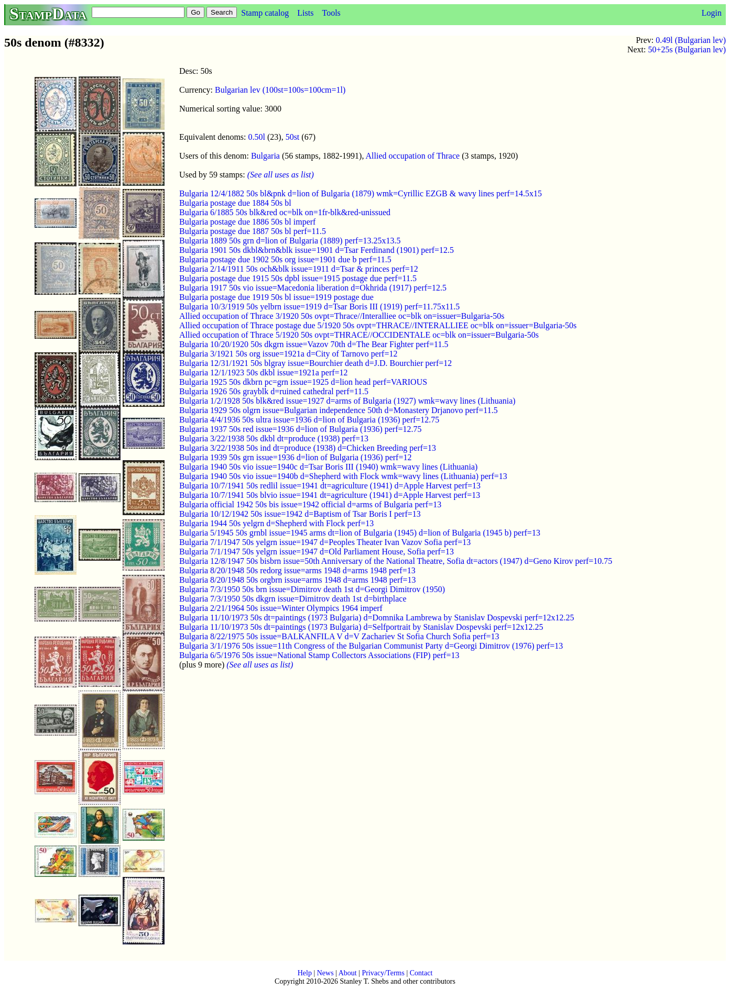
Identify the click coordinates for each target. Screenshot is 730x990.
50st (293, 136)
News (325, 973)
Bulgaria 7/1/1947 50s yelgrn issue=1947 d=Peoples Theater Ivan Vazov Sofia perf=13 (325, 542)
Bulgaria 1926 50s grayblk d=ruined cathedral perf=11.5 (273, 391)
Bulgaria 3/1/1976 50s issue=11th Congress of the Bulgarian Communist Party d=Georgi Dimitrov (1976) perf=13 (371, 645)
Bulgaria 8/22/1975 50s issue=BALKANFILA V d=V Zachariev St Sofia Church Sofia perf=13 (339, 636)
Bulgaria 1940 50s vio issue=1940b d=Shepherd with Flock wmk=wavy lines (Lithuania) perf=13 (343, 476)
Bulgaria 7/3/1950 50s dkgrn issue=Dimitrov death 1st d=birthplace (293, 598)
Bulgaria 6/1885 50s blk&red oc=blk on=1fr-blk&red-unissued (284, 212)
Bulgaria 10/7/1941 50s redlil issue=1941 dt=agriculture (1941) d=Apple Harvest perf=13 (330, 485)
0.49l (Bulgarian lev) (691, 40)
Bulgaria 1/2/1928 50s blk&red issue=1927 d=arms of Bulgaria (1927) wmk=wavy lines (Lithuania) (347, 400)
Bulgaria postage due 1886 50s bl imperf (247, 221)
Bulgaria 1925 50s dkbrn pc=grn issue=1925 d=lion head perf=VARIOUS (303, 381)
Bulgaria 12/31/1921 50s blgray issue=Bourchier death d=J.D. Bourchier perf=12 (315, 363)
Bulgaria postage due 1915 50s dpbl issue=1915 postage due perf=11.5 (298, 278)
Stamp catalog (265, 12)
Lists (305, 12)
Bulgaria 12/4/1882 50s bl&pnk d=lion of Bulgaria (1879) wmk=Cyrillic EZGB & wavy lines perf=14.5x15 (360, 193)
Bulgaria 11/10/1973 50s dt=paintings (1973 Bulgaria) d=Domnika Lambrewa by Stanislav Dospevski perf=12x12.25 (376, 617)
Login (712, 12)
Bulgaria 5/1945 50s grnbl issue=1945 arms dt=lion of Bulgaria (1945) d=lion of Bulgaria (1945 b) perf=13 (359, 532)
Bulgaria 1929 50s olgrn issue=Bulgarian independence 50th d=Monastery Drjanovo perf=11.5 (338, 410)
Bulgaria (265, 155)
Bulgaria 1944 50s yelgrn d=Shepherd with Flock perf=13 (276, 523)
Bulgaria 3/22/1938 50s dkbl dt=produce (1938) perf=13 (273, 438)
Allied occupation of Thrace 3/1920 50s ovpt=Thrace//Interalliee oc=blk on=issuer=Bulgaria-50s (342, 316)
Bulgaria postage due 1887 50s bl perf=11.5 (252, 231)
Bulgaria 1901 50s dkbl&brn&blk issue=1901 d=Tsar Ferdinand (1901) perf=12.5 (316, 250)
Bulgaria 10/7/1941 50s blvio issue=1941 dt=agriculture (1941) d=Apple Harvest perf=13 (329, 495)
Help (305, 973)
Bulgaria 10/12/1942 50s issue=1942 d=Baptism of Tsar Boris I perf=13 (300, 513)
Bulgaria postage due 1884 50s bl (235, 202)
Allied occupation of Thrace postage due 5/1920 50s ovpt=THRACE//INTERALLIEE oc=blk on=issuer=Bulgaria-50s (377, 325)
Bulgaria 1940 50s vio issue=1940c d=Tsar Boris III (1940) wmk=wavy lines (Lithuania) (328, 466)
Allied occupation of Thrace (413, 155)
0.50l (256, 136)
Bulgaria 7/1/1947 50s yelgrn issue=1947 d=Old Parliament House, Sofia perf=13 (316, 551)
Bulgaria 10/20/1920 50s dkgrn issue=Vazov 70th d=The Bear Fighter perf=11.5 (314, 344)
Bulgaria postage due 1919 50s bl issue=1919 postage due (276, 297)
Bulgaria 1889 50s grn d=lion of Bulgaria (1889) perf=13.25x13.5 (289, 240)
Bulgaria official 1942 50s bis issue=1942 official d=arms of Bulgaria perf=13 (310, 504)
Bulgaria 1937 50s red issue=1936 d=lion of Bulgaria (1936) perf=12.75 (300, 429)
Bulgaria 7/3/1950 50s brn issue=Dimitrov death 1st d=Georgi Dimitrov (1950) (312, 589)
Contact (421, 973)
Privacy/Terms (383, 973)
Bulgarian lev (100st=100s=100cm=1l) (280, 89)
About (348, 973)
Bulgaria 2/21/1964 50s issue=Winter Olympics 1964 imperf (281, 608)
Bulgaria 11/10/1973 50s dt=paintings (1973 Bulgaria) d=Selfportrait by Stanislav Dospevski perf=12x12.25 (361, 626)
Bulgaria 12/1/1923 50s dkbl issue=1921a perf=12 (263, 372)
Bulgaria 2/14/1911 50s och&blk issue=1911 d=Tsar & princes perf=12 (298, 268)
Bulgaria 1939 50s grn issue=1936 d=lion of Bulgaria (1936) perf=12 (295, 457)
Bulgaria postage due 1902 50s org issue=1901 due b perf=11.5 (285, 259)
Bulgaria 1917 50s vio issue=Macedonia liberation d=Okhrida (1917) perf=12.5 (312, 287)
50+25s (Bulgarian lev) (687, 49)
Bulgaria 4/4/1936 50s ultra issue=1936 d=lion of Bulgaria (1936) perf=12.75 (309, 419)
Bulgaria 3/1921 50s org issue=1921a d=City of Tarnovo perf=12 (288, 353)
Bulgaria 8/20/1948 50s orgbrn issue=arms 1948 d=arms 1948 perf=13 (297, 579)
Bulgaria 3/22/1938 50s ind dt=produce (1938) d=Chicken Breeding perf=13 (307, 447)
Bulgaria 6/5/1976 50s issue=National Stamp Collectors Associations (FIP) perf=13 (319, 655)
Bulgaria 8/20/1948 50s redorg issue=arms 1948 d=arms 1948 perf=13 (297, 570)
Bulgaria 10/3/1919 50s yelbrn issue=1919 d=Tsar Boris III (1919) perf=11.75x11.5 (319, 306)
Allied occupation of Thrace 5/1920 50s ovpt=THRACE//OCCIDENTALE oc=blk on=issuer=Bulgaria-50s (359, 334)
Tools (331, 12)
